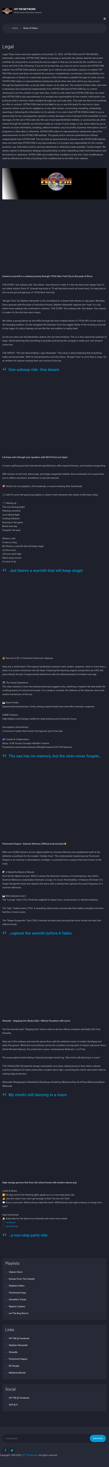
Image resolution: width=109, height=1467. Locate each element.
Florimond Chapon (18, 1359)
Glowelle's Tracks (17, 1299)
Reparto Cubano (16, 1306)
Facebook (11, 1222)
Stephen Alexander (18, 1345)
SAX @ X (13, 1404)
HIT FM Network (30, 1455)
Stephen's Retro (16, 1285)
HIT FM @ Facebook (19, 1338)
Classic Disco (15, 1272)
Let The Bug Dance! (18, 1313)
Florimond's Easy (17, 1292)
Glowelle (13, 1352)
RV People (13, 1366)
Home (15, 28)
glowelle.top (12, 1226)
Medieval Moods (17, 1372)
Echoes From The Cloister (21, 1279)
